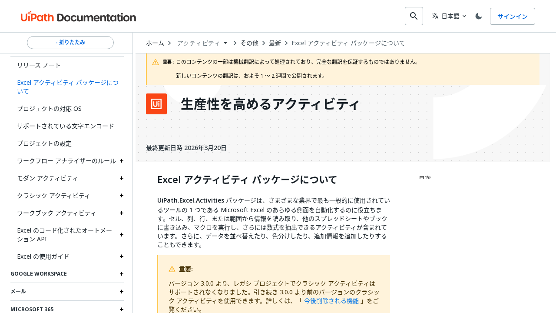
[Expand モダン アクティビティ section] (121, 177)
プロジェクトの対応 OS (49, 107)
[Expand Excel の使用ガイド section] (121, 256)
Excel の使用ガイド (43, 255)
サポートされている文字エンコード (65, 125)
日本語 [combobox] (442, 15)
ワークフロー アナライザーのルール (66, 159)
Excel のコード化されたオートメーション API (64, 234)
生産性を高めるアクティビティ (271, 103)
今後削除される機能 (331, 299)
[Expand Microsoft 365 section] (121, 309)
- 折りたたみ (70, 42)
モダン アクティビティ (47, 177)
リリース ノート (39, 64)
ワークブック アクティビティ (56, 211)
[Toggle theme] (477, 16)
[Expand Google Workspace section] (121, 273)
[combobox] (272, 15)
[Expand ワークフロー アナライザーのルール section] (121, 160)
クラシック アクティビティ (53, 194)
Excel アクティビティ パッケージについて (348, 42)
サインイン (512, 15)
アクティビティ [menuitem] (198, 42)
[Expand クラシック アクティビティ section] (121, 195)
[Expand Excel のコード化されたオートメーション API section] (121, 234)
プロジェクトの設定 (44, 142)
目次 (425, 177)
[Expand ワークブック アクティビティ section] (121, 212)
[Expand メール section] (121, 291)
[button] (67, 86)
